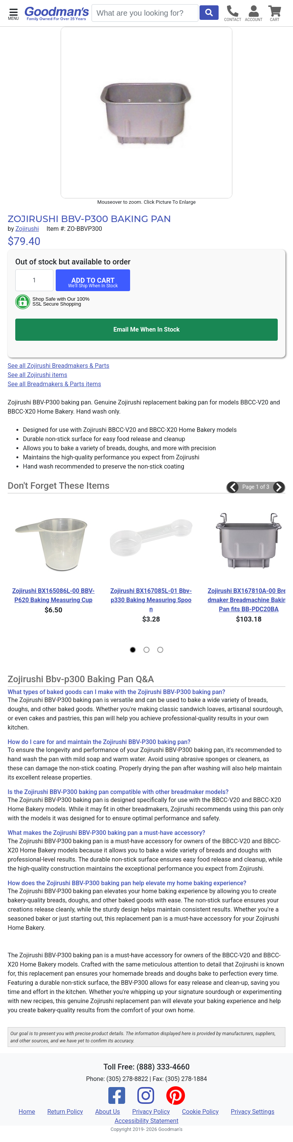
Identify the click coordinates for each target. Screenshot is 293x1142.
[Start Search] (209, 12)
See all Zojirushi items (37, 375)
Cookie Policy (200, 1111)
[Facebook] (116, 1100)
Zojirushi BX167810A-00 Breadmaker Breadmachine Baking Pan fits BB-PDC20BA (249, 600)
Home (27, 1111)
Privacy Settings (252, 1111)
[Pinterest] (175, 1100)
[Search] (145, 13)
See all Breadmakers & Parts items (54, 384)
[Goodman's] (57, 13)
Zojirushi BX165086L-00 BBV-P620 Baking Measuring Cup (53, 595)
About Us (107, 1111)
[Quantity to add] (34, 280)
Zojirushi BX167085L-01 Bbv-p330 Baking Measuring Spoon (151, 600)
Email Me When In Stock (146, 329)
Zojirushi (27, 228)
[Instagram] (145, 1100)
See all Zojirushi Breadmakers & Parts (58, 365)
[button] (13, 13)
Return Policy (65, 1111)
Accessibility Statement (146, 1120)
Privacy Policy (151, 1111)
